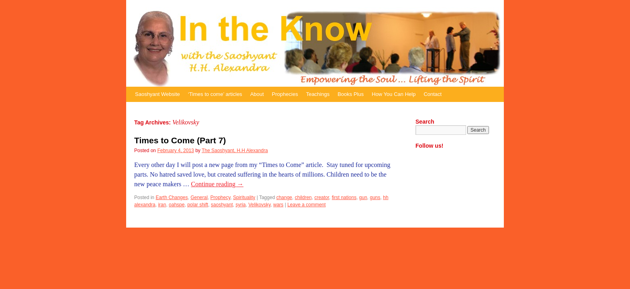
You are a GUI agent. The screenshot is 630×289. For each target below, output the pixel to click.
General (199, 197)
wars (278, 205)
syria (240, 205)
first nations (344, 197)
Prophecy (221, 197)
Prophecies (285, 94)
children (303, 197)
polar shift (197, 205)
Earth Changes (171, 197)
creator (321, 197)
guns (375, 197)
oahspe (176, 205)
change (284, 197)
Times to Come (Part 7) (180, 140)
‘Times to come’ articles (215, 94)
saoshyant (222, 205)
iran (162, 205)
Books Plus (351, 94)
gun (363, 197)
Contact (432, 94)
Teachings (318, 94)
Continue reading (217, 184)
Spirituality (244, 197)
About (257, 94)
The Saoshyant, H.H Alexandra (235, 150)
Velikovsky (259, 205)
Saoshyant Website (157, 94)
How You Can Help (393, 94)
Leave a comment (306, 205)
